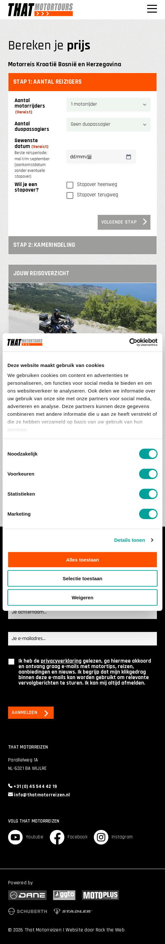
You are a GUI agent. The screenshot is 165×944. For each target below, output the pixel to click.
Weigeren (82, 597)
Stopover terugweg (97, 195)
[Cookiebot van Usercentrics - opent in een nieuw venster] (129, 342)
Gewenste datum (32, 158)
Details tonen (129, 540)
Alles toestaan (82, 559)
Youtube (25, 837)
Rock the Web (110, 930)
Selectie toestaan (83, 578)
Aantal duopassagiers (32, 126)
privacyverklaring (61, 661)
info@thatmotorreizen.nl (39, 795)
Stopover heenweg (97, 184)
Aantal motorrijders (30, 106)
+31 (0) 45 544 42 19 (32, 786)
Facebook (68, 837)
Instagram (113, 837)
